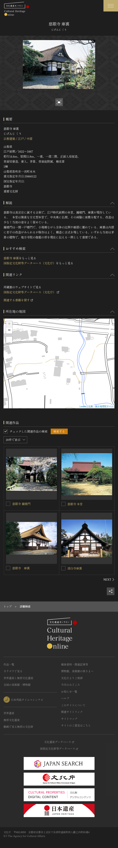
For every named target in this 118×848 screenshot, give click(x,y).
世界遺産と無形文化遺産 (18, 678)
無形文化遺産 (12, 720)
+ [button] (9, 324)
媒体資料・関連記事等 (74, 664)
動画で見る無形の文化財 (18, 727)
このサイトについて (73, 705)
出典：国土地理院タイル (100, 406)
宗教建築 (9, 139)
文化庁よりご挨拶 (72, 678)
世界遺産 (9, 713)
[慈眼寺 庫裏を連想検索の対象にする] (8, 568)
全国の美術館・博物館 (17, 685)
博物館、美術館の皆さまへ (77, 671)
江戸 (21, 139)
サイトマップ (69, 719)
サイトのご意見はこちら (76, 725)
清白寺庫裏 (75, 568)
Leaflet (83, 406)
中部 (29, 139)
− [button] (9, 330)
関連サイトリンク (72, 712)
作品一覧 (9, 664)
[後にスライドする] (108, 579)
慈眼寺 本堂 (75, 504)
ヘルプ (65, 698)
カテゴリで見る (13, 671)
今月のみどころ (70, 685)
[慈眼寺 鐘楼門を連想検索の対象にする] (8, 504)
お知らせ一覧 (69, 692)
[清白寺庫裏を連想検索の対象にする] (63, 568)
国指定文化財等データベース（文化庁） (30, 263)
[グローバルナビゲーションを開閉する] (110, 5)
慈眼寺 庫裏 (11, 258)
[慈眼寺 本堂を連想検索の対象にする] (63, 504)
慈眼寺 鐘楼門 (21, 504)
